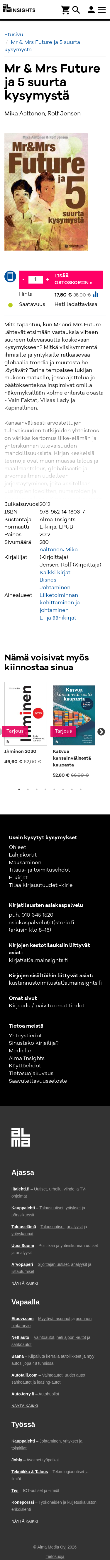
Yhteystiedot (25, 1036)
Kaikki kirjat (55, 572)
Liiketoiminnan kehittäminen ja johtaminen (60, 603)
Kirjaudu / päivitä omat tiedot (46, 1005)
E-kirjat (18, 877)
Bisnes (48, 580)
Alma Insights (27, 1058)
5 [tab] (54, 789)
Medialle (20, 1051)
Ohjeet (17, 847)
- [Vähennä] (23, 279)
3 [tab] (37, 789)
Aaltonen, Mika (59, 549)
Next (101, 732)
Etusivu (13, 34)
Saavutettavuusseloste (38, 1081)
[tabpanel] (25, 725)
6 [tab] (63, 789)
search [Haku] (76, 10)
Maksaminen (25, 862)
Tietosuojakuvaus (31, 1073)
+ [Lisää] (47, 279)
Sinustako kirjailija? (33, 1043)
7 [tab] (72, 789)
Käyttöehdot (25, 1066)
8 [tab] (81, 789)
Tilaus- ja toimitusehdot (39, 870)
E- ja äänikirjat (58, 618)
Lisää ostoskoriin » (73, 279)
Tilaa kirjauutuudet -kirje (41, 885)
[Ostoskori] (65, 9)
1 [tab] (19, 789)
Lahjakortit (23, 855)
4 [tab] (45, 789)
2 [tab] (28, 789)
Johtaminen (55, 587)
